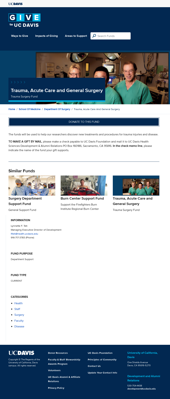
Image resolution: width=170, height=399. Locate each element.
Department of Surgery (57, 109)
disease (19, 326)
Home (11, 109)
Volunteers (54, 370)
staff (17, 309)
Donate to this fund (84, 122)
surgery (19, 315)
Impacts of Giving (46, 36)
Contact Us (94, 366)
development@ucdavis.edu (141, 388)
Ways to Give (19, 36)
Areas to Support (76, 36)
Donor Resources (58, 353)
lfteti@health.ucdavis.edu (24, 233)
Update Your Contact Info (102, 372)
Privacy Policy (56, 388)
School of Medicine (29, 109)
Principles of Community (102, 359)
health (18, 303)
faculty (19, 321)
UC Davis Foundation (100, 353)
